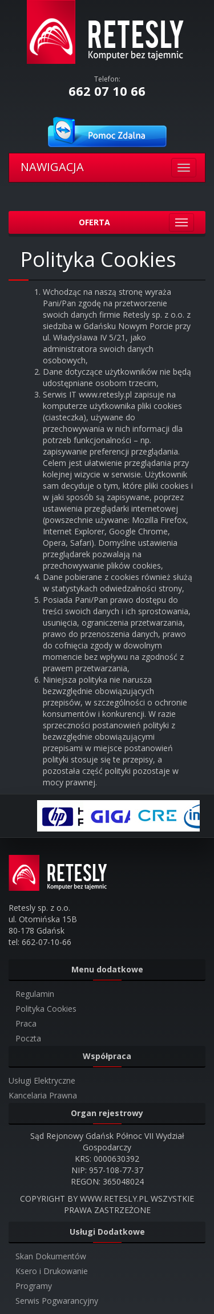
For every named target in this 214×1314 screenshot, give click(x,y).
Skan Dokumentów (50, 1256)
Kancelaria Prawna (43, 1095)
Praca (26, 1023)
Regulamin (34, 993)
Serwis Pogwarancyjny (56, 1300)
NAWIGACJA (52, 167)
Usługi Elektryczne (42, 1080)
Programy (33, 1285)
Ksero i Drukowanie (51, 1271)
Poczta (28, 1038)
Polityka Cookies (45, 1008)
